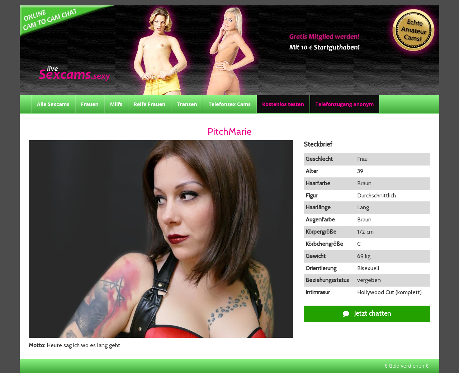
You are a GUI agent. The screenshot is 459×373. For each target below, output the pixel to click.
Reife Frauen (149, 104)
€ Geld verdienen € (406, 365)
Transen (187, 104)
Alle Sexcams (53, 104)
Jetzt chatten (367, 313)
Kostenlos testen (283, 104)
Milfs (116, 104)
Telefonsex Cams (230, 104)
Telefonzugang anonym (345, 104)
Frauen (90, 104)
